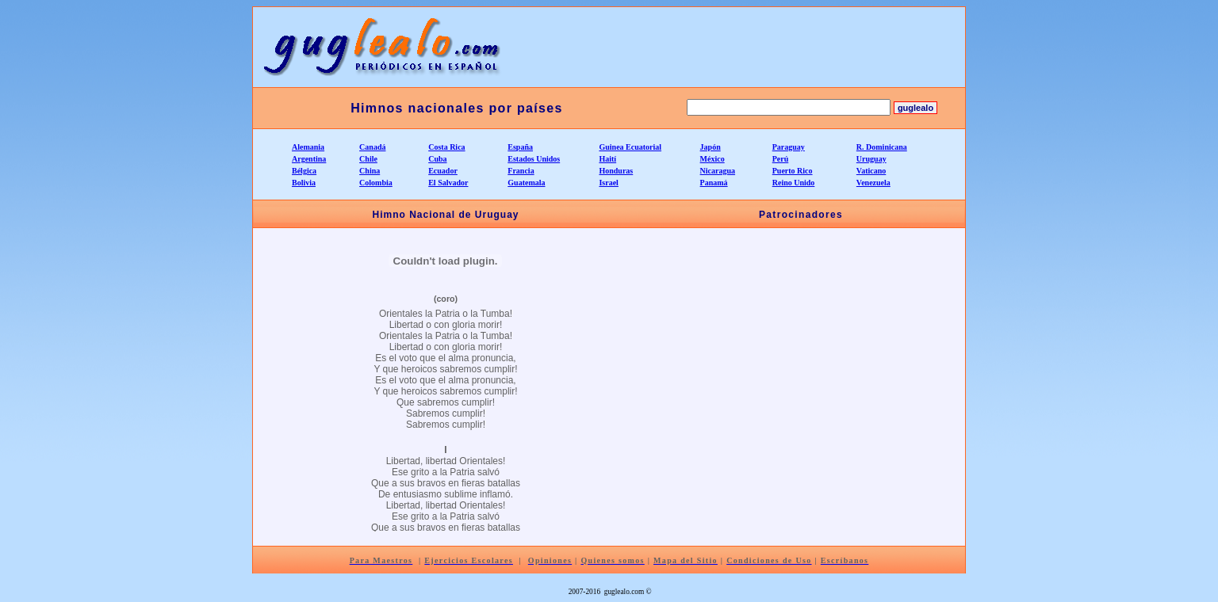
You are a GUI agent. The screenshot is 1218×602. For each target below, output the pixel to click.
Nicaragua (717, 170)
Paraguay (788, 147)
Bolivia (304, 182)
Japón (710, 147)
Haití (607, 158)
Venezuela (873, 182)
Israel (608, 182)
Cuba (437, 158)
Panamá (714, 182)
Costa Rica (446, 147)
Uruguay (871, 158)
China (369, 170)
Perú (780, 158)
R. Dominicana (881, 147)
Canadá (372, 147)
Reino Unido (793, 182)
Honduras (616, 170)
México (712, 158)
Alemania (308, 147)
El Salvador (448, 182)
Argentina (309, 158)
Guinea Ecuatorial (630, 147)
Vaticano (871, 170)
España (520, 147)
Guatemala (526, 182)
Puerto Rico (792, 170)
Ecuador (443, 170)
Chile (368, 158)
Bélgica (304, 170)
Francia (521, 170)
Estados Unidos (534, 158)
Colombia (376, 182)
